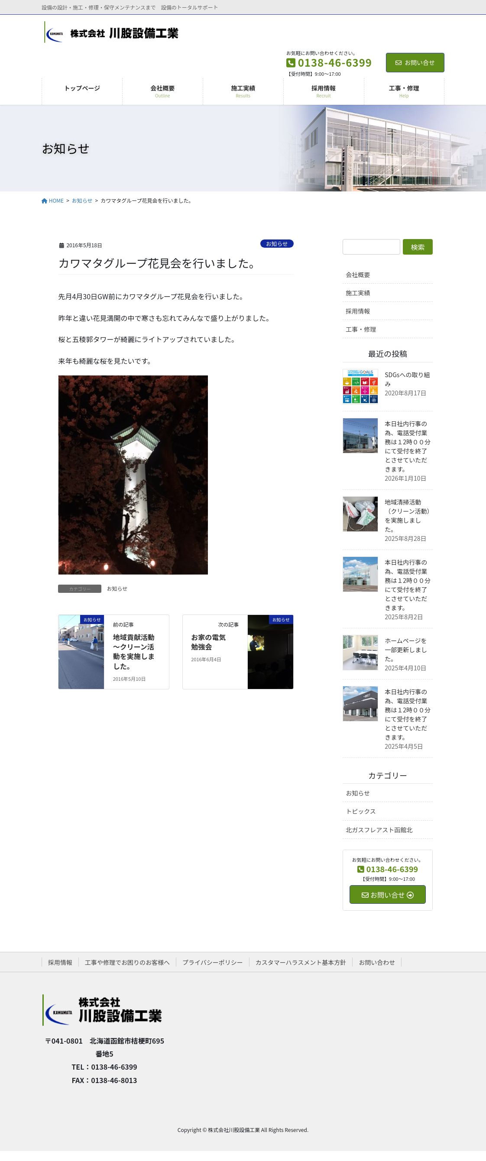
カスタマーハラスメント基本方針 (301, 962)
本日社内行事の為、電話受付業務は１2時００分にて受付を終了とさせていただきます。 (408, 446)
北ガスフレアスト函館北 (379, 829)
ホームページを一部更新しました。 (406, 649)
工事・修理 (361, 329)
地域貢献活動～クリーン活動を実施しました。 (134, 651)
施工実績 (358, 292)
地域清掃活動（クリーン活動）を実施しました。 (407, 516)
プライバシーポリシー (212, 962)
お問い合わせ (377, 962)
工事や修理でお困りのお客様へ (127, 962)
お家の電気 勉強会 (212, 642)
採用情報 (358, 311)
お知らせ (277, 243)
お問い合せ (415, 62)
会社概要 (358, 274)
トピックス (361, 811)
